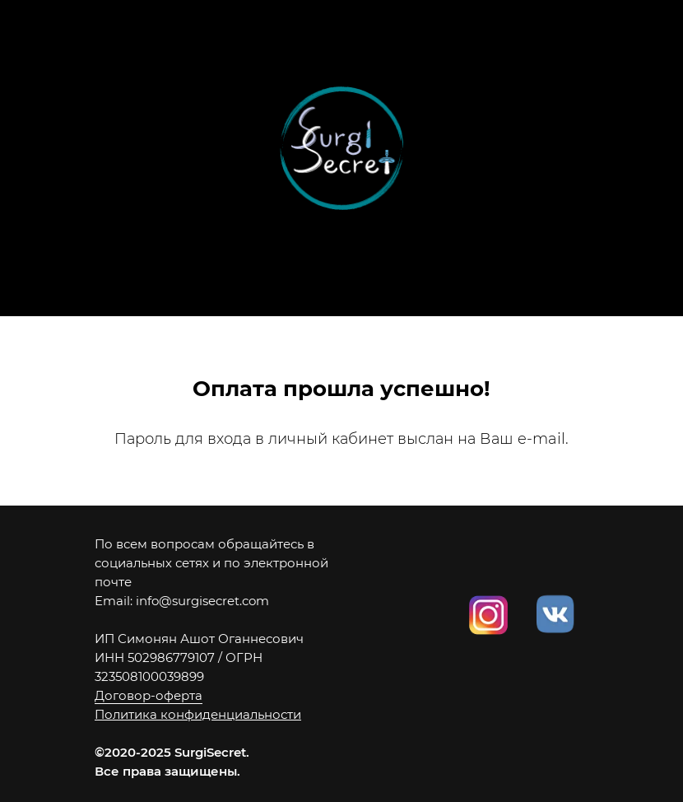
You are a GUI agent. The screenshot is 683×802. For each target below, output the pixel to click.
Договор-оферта (148, 695)
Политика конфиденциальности (198, 714)
